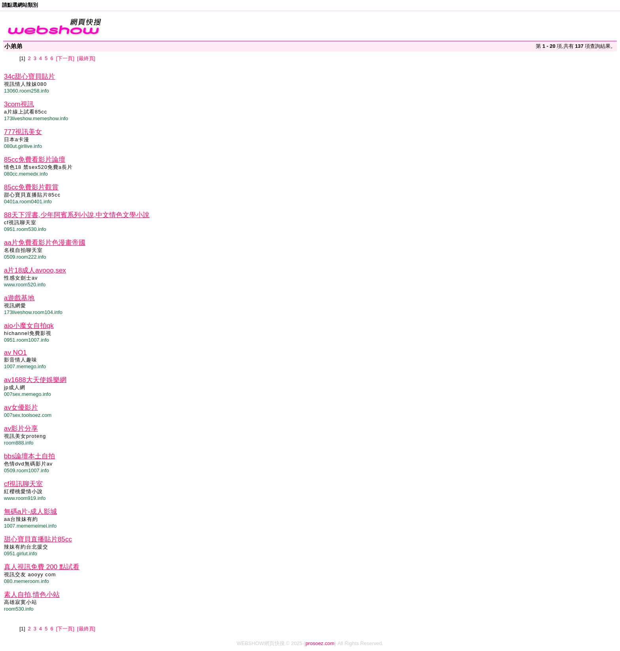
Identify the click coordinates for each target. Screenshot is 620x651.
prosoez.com (319, 643)
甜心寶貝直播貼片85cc (38, 539)
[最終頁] (86, 58)
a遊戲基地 (19, 298)
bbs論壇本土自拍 (29, 456)
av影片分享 (21, 428)
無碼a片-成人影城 (30, 511)
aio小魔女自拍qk (29, 325)
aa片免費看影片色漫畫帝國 (44, 242)
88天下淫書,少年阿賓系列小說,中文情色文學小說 (76, 215)
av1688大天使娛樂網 (35, 380)
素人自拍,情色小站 (32, 594)
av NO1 (15, 352)
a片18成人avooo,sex (35, 270)
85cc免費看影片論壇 (34, 159)
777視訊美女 (23, 132)
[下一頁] (65, 58)
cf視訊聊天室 (23, 484)
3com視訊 (19, 104)
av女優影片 (21, 407)
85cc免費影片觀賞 (31, 187)
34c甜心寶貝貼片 (29, 76)
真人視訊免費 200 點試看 (41, 567)
